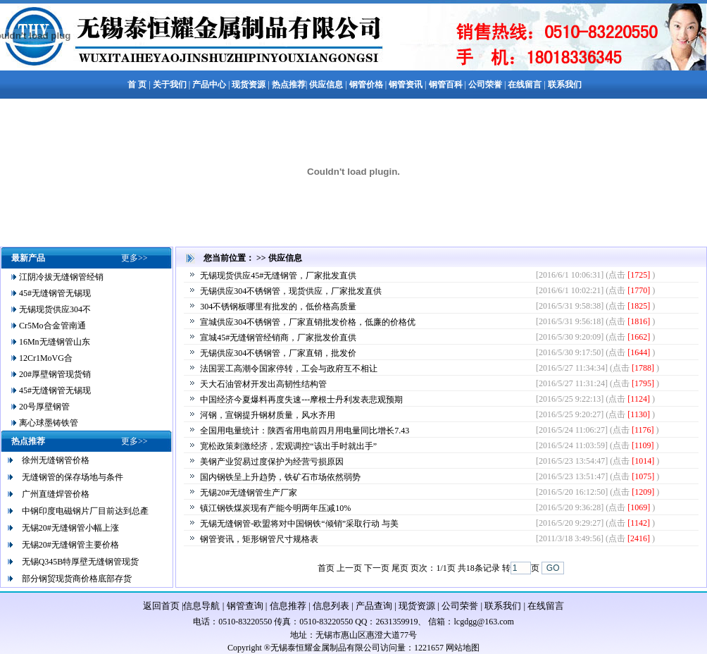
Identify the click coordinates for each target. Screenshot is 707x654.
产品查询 (374, 605)
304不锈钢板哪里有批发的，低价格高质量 (278, 306)
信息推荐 (288, 605)
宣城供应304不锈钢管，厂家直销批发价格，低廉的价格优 (307, 322)
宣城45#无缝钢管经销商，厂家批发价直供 (278, 338)
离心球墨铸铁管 (47, 423)
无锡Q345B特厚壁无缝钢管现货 (80, 562)
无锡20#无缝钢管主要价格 (70, 545)
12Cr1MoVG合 (45, 358)
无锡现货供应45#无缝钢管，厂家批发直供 (278, 275)
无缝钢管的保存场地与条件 (72, 477)
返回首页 (161, 605)
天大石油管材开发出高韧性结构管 (263, 384)
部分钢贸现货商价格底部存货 (77, 579)
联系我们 (502, 605)
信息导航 (201, 605)
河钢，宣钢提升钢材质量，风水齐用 (267, 415)
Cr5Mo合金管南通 (51, 326)
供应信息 (285, 258)
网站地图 (463, 648)
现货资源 (417, 605)
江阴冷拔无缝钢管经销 (60, 277)
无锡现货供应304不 (54, 309)
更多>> (134, 258)
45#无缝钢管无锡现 (54, 293)
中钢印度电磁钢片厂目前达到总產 (85, 511)
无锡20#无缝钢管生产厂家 (248, 493)
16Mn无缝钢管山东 (53, 342)
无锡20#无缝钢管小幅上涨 (70, 528)
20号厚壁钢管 (43, 407)
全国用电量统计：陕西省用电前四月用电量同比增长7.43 (304, 431)
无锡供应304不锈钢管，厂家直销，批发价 (278, 353)
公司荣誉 (460, 605)
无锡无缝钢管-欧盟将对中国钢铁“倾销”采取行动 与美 (299, 524)
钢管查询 (245, 605)
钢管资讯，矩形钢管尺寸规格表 (259, 539)
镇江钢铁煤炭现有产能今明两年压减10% (275, 508)
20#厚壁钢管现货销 (54, 374)
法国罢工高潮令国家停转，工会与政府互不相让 (288, 369)
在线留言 (545, 605)
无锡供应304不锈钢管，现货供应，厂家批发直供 (291, 291)
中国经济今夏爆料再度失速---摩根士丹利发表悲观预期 (301, 400)
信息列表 (331, 605)
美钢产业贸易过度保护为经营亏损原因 (272, 462)
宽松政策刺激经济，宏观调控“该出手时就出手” (288, 446)
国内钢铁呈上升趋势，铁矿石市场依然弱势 (280, 477)
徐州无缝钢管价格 (55, 460)
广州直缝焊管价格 (55, 494)
